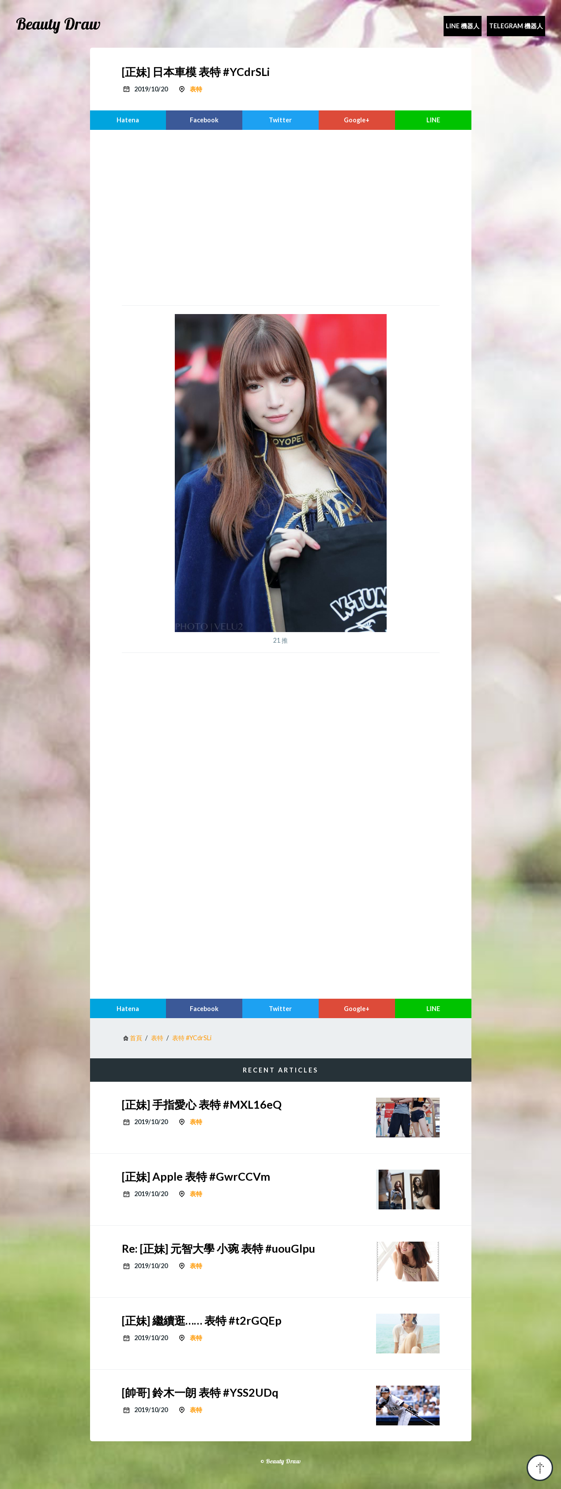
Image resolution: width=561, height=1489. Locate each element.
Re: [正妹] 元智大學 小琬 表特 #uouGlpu (218, 1248)
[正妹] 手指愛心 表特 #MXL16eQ (202, 1104)
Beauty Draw (58, 24)
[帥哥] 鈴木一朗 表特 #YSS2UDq (200, 1392)
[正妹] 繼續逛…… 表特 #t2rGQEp (202, 1320)
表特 (196, 89)
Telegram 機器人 (516, 26)
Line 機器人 (462, 26)
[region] (281, 216)
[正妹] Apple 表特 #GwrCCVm (196, 1176)
